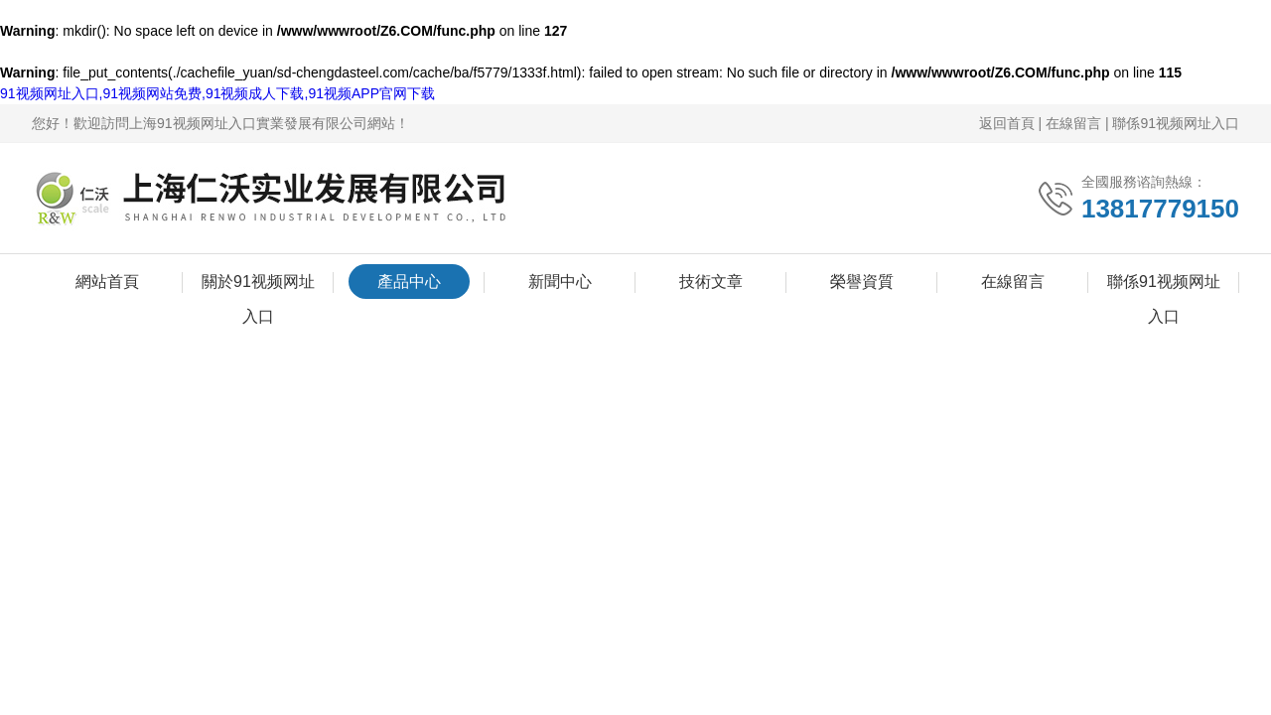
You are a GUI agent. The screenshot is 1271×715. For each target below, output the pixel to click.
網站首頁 (107, 281)
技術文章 (711, 281)
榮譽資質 (862, 281)
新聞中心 (560, 281)
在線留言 (1073, 123)
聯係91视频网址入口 (1175, 123)
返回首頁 (1007, 123)
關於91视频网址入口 (258, 286)
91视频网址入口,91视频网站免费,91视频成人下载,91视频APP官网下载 (217, 93)
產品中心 (409, 281)
